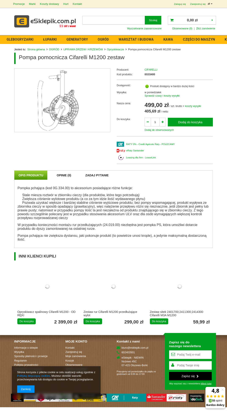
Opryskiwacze (115, 49)
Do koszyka (26, 321)
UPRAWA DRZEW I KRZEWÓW (83, 49)
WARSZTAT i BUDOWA (139, 39)
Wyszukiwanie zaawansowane (144, 28)
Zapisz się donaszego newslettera (185, 344)
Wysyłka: (122, 92)
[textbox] (113, 20)
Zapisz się (190, 376)
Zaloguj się (180, 4)
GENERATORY (80, 39)
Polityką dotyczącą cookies (33, 375)
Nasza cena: (124, 103)
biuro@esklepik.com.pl (135, 347)
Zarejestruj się (198, 4)
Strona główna (36, 49)
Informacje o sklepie (26, 347)
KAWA (171, 39)
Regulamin (20, 360)
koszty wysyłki (193, 106)
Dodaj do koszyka (190, 122)
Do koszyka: (124, 119)
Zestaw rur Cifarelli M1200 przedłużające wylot (110, 313)
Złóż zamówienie (205, 28)
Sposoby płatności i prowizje (31, 356)
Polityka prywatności (26, 364)
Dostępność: (124, 85)
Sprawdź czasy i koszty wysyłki (162, 95)
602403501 (128, 352)
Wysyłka (19, 352)
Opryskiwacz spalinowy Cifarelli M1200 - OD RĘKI (46, 313)
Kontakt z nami (128, 341)
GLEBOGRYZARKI (23, 39)
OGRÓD (106, 39)
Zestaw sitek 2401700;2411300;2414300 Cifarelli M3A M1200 (176, 313)
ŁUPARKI (53, 39)
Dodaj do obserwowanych (159, 130)
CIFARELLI (151, 69)
